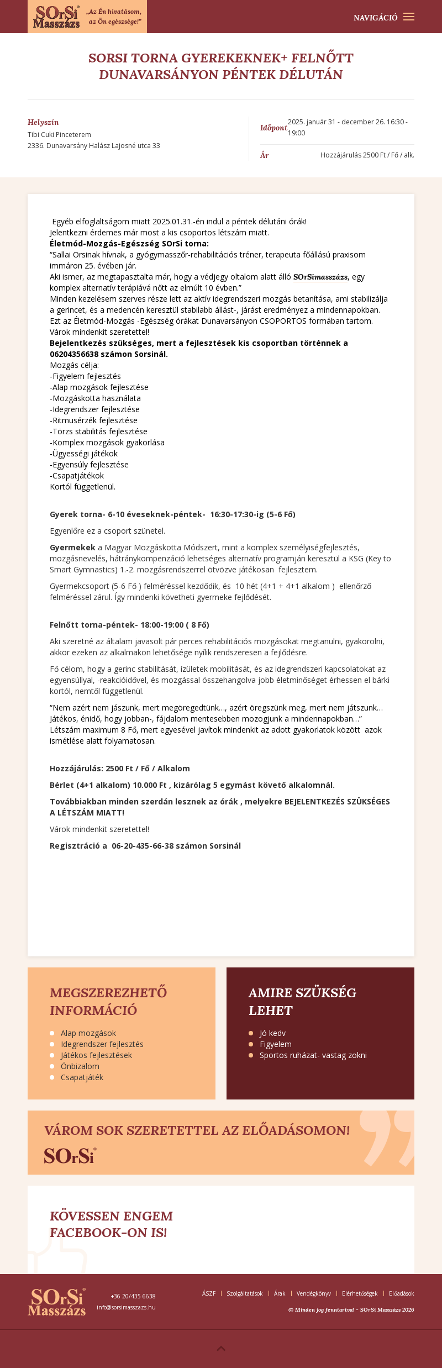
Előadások (401, 1293)
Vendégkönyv (314, 1293)
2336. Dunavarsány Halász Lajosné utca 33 (94, 145)
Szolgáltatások (245, 1293)
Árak (280, 1293)
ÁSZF (208, 1293)
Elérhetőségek (360, 1293)
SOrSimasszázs (320, 277)
